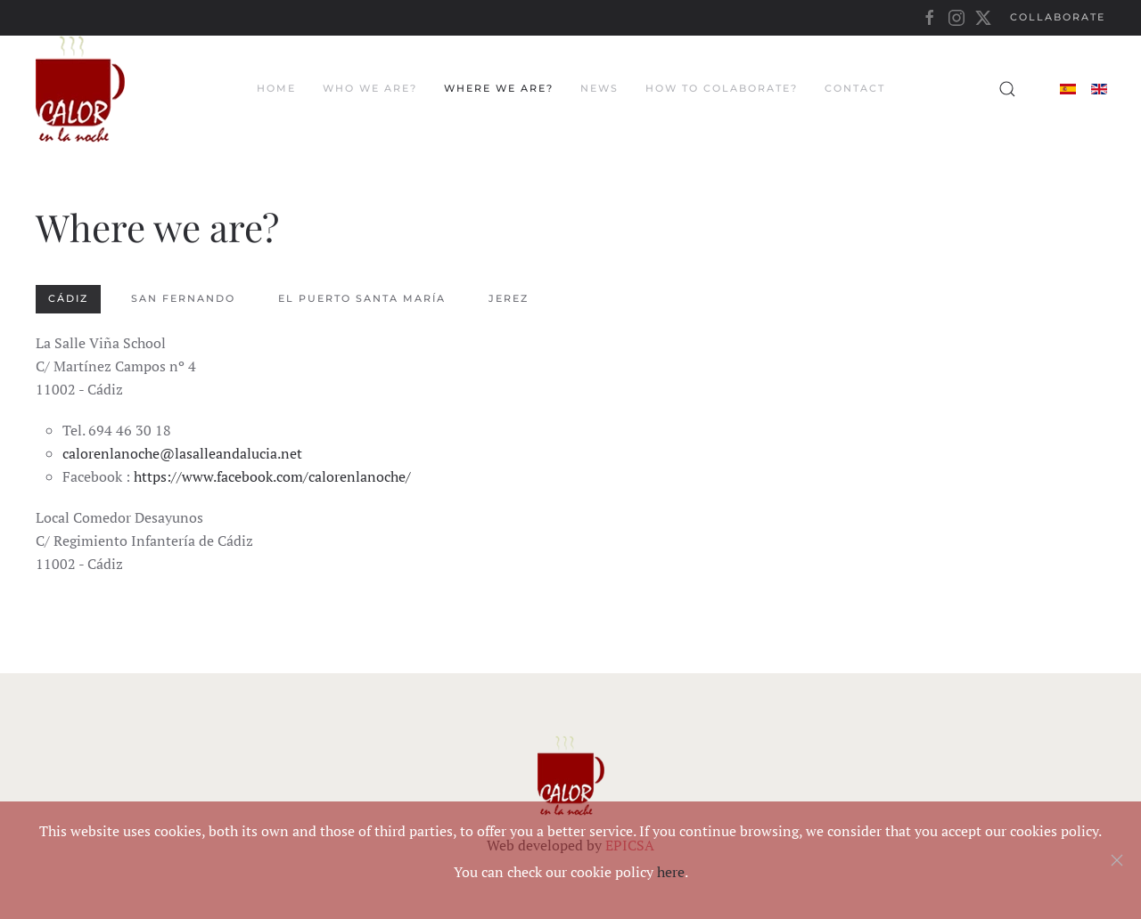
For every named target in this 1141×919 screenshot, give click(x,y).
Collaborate (1057, 17)
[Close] (1117, 860)
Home (276, 88)
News (599, 88)
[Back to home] (80, 89)
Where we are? (499, 88)
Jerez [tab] (508, 298)
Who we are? (370, 88)
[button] (1007, 89)
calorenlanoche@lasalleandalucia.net (182, 453)
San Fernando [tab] (183, 298)
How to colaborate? (721, 88)
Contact (855, 88)
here (671, 872)
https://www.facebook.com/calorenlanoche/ (272, 476)
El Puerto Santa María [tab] (362, 298)
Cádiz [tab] (68, 298)
